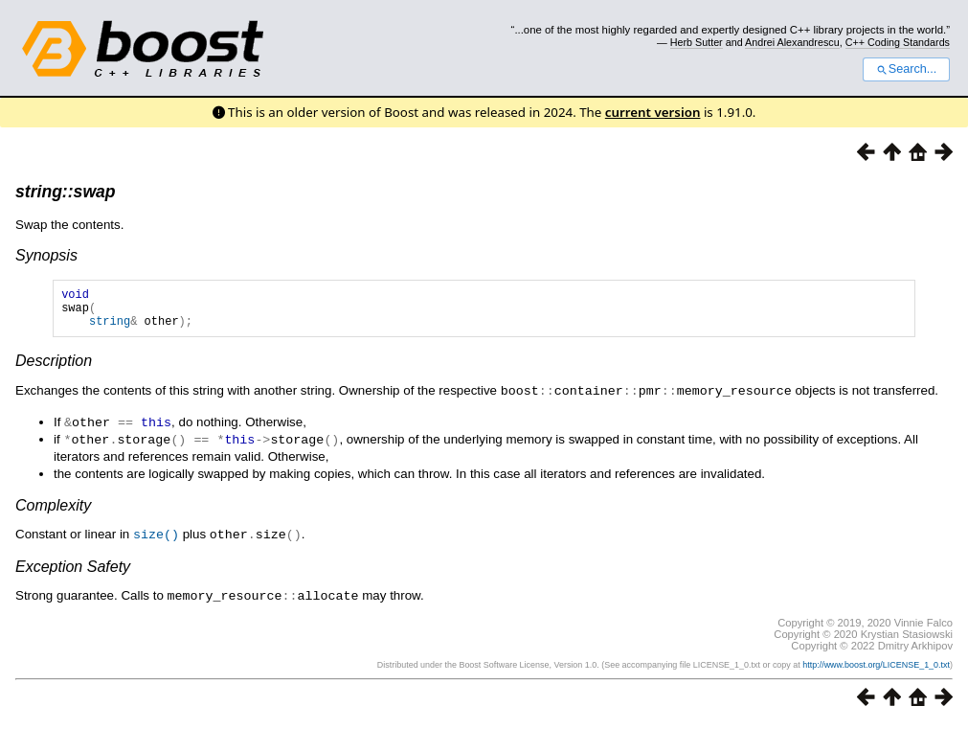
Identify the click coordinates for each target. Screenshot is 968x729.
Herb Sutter (696, 42)
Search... (906, 69)
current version (653, 112)
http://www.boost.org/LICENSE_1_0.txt (876, 668)
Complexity (53, 511)
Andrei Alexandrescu (792, 42)
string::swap (65, 191)
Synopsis (46, 255)
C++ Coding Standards (897, 42)
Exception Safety (72, 571)
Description (53, 369)
